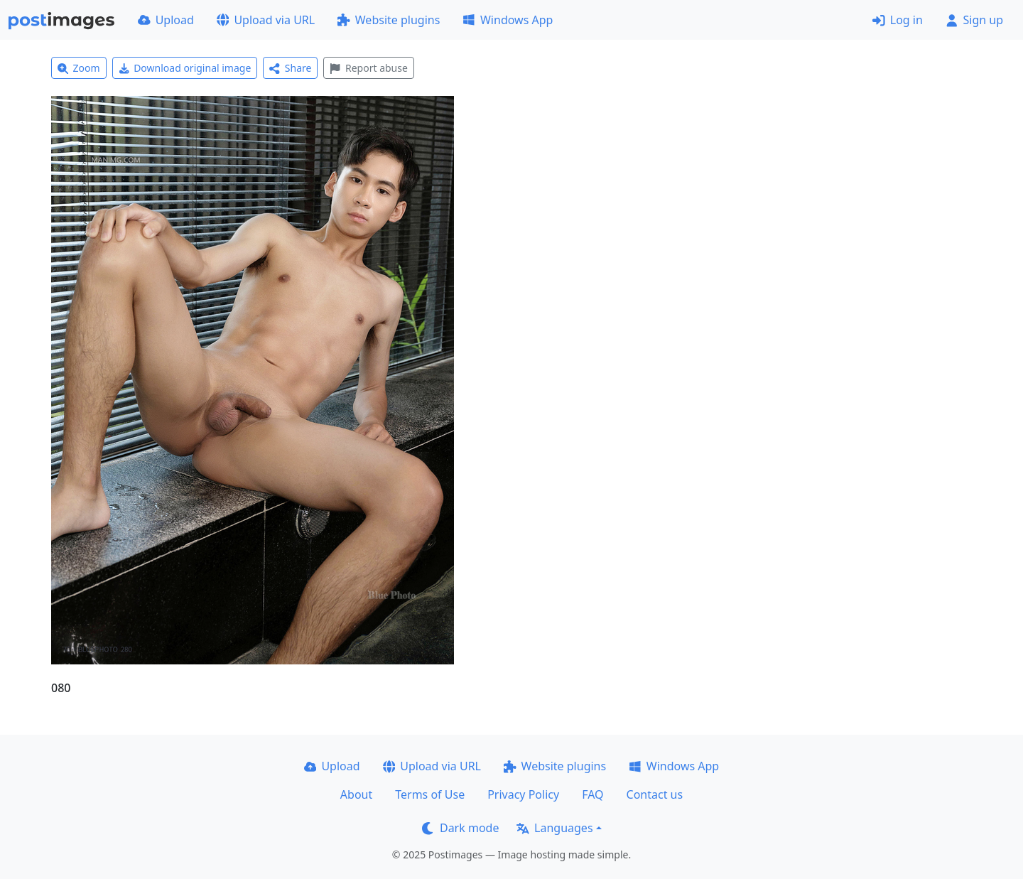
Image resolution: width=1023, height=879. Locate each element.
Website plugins (388, 20)
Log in (897, 20)
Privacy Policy (523, 794)
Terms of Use (430, 794)
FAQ (592, 794)
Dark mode (460, 828)
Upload (166, 20)
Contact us (655, 794)
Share (290, 68)
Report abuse (368, 68)
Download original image (185, 68)
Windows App (507, 20)
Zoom (79, 68)
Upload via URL (266, 20)
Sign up (974, 20)
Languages (554, 828)
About (356, 794)
